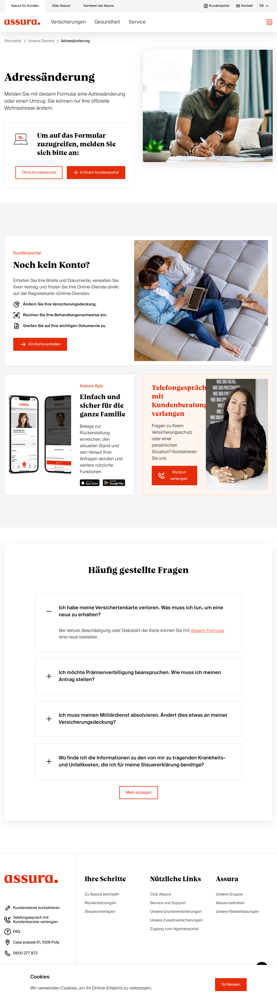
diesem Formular (207, 630)
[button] (269, 22)
